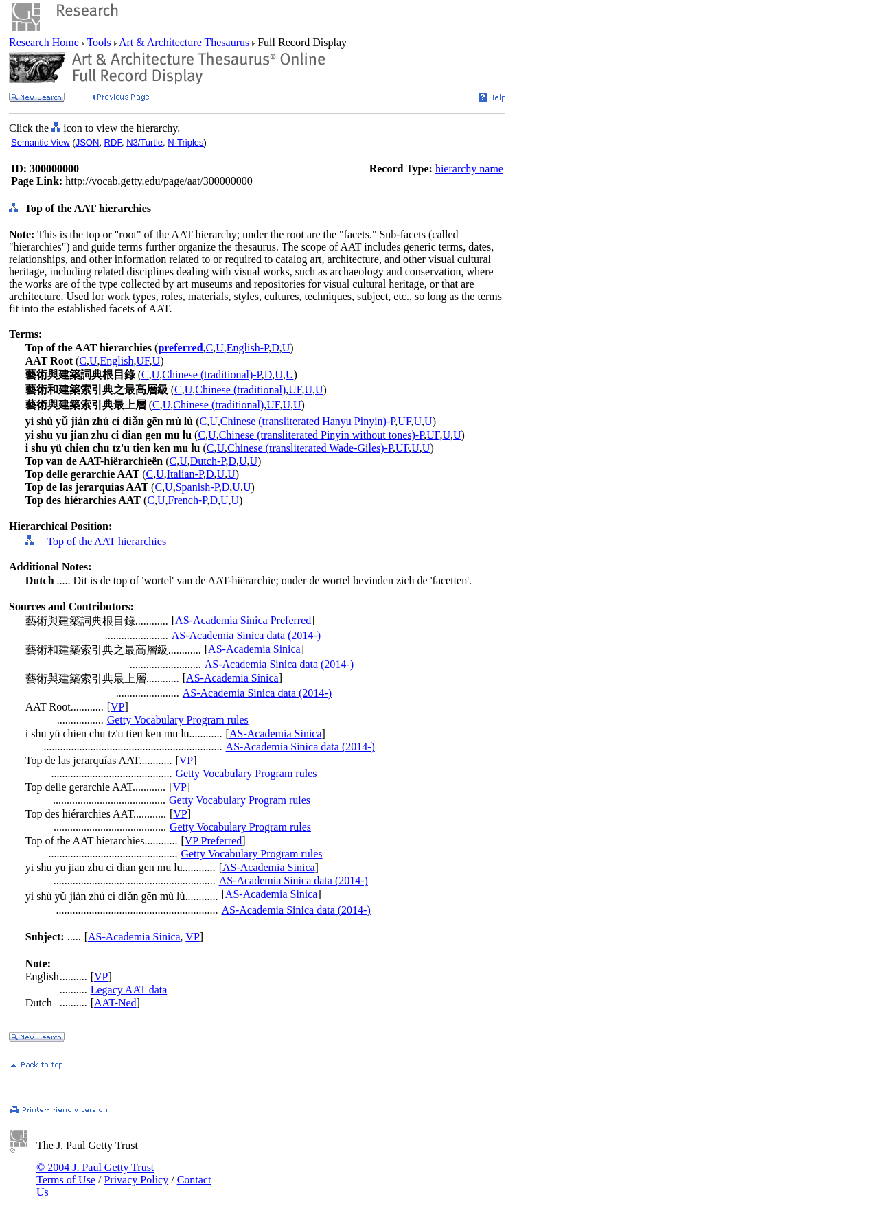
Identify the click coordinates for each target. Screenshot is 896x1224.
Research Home (45, 42)
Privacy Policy (136, 1180)
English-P (247, 348)
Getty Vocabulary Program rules (178, 720)
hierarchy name (469, 168)
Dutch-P (208, 461)
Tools (99, 42)
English (117, 361)
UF (142, 361)
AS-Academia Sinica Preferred (243, 620)
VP (117, 707)
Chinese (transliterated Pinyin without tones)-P (321, 435)
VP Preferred (213, 840)
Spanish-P (197, 487)
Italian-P (185, 474)
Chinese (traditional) (240, 389)
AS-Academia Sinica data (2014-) (246, 635)
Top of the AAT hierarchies (106, 541)
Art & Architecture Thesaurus (184, 42)
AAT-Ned (115, 1002)
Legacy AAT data (129, 989)
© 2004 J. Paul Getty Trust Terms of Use (95, 1174)
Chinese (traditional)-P (211, 374)
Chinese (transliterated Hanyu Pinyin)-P (307, 421)
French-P (187, 500)
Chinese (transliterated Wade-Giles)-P (310, 448)
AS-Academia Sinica (254, 649)
